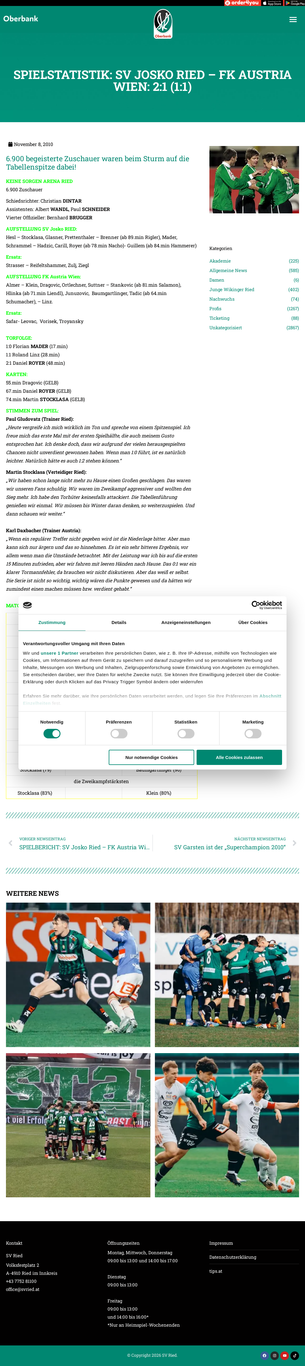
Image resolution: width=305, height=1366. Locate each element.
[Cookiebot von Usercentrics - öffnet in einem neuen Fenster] (256, 605)
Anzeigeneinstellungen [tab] (186, 622)
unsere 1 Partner (59, 652)
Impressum (221, 1243)
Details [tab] (119, 622)
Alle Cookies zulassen (239, 757)
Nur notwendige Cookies (151, 757)
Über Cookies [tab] (253, 622)
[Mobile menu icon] (293, 19)
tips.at (215, 1271)
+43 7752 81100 (21, 1281)
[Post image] (254, 222)
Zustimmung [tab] (52, 622)
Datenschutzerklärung (232, 1257)
